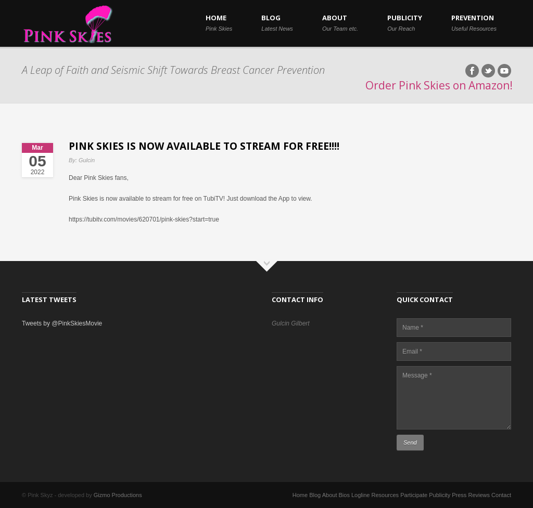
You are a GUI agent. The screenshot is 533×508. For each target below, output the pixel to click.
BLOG (277, 22)
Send (410, 442)
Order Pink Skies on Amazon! (439, 85)
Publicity (439, 495)
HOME (219, 22)
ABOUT (340, 22)
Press (459, 495)
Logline (360, 495)
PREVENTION (474, 22)
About (329, 495)
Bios (344, 495)
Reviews (479, 495)
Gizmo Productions (118, 495)
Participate (413, 495)
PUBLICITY (404, 22)
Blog (315, 495)
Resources (385, 495)
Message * (454, 397)
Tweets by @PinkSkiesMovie (62, 323)
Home (300, 495)
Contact (501, 495)
